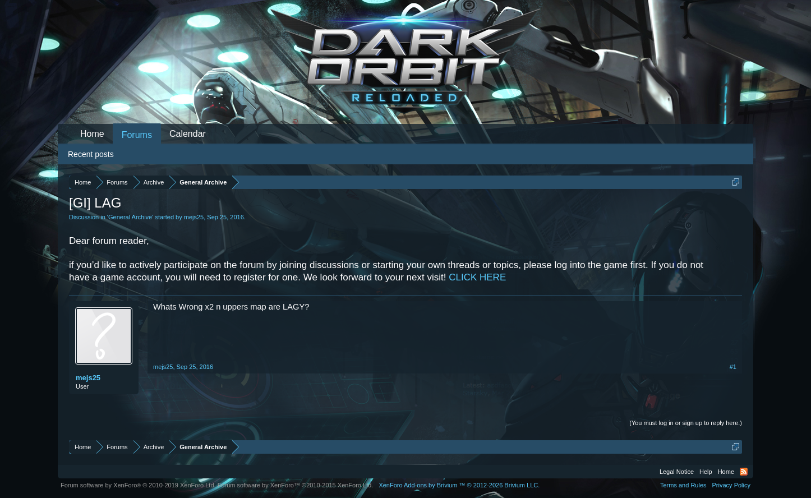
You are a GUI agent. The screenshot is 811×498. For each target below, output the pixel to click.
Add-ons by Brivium (459, 485)
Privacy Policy (731, 485)
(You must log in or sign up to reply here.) (685, 422)
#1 (733, 366)
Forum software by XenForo (138, 485)
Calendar (187, 134)
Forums (137, 135)
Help (705, 471)
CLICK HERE (477, 277)
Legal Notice (677, 471)
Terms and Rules (683, 485)
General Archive (130, 217)
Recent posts (91, 154)
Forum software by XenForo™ (296, 485)
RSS (744, 472)
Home (92, 134)
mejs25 (194, 217)
